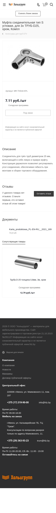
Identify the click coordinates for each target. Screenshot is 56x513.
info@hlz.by (45, 402)
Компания (8, 360)
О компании (8, 365)
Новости (6, 369)
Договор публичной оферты (16, 378)
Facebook (13, 461)
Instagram (20, 461)
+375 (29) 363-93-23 (18, 440)
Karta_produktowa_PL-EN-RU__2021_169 (30, 229)
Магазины (7, 373)
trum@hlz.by (43, 440)
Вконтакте (5, 461)
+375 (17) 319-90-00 (18, 402)
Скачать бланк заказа (28, 13)
